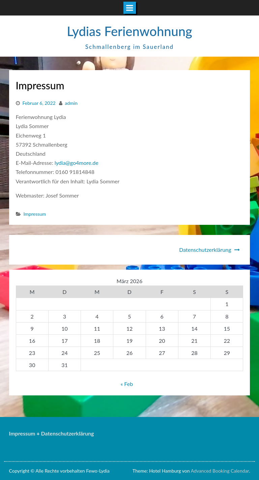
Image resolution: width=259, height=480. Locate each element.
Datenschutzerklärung (205, 249)
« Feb (126, 384)
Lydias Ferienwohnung (129, 31)
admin (71, 103)
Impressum (35, 214)
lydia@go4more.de (77, 162)
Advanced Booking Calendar (220, 471)
